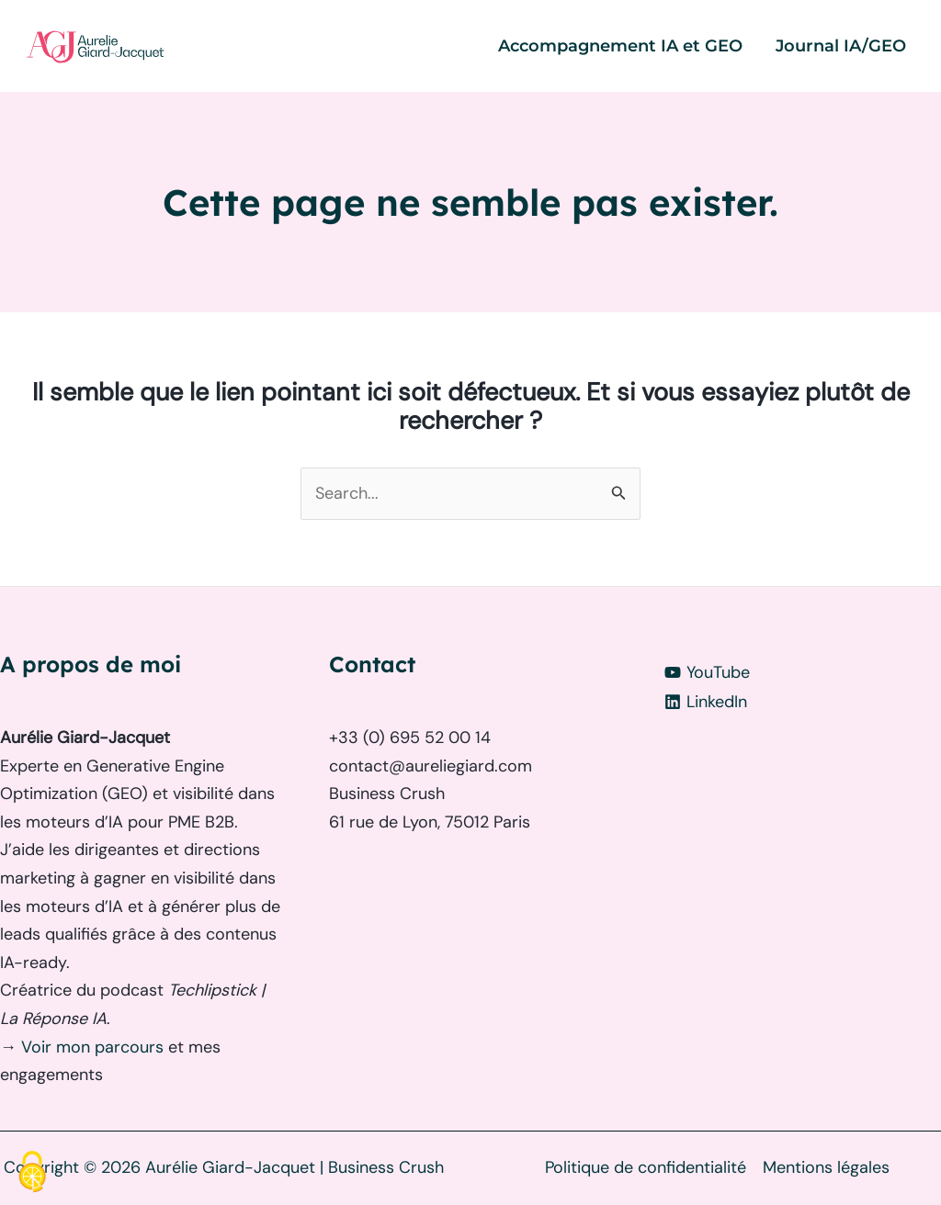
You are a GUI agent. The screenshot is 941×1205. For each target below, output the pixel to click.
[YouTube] (799, 672)
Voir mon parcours (94, 1047)
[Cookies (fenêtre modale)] (32, 1173)
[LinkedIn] (799, 701)
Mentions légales (826, 1167)
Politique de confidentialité (645, 1167)
